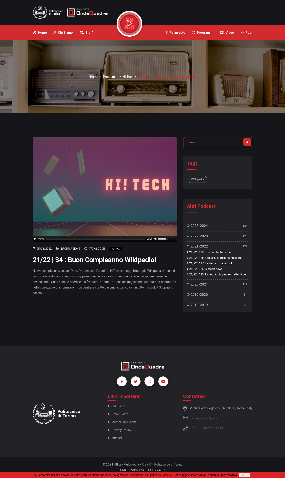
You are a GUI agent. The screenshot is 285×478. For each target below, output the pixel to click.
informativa (229, 475)
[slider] (95, 239)
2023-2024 (197, 226)
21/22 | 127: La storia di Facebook (210, 263)
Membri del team (122, 422)
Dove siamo (118, 414)
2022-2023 (197, 236)
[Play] (35, 238)
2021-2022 (197, 246)
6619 (219, 428)
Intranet (115, 438)
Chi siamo (116, 406)
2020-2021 (197, 284)
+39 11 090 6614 (203, 428)
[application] (105, 239)
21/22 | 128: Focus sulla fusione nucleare (214, 258)
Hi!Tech (128, 77)
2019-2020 (197, 294)
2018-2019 (197, 305)
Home (94, 77)
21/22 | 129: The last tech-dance (209, 252)
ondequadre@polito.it (201, 417)
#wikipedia (197, 179)
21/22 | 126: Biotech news (204, 269)
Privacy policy (119, 430)
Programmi (110, 77)
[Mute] (155, 238)
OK (244, 475)
